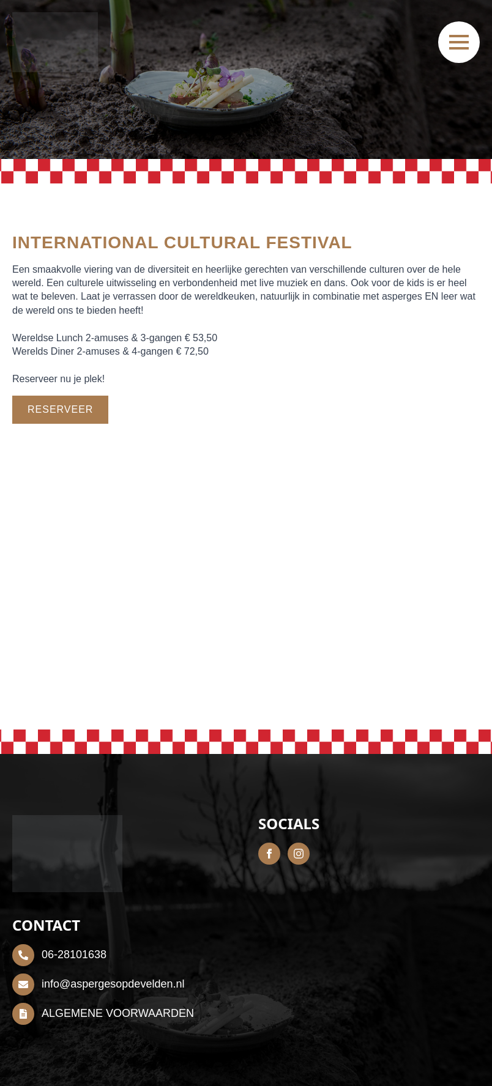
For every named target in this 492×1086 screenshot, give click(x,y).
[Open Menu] (459, 42)
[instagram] (299, 854)
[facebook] (269, 854)
